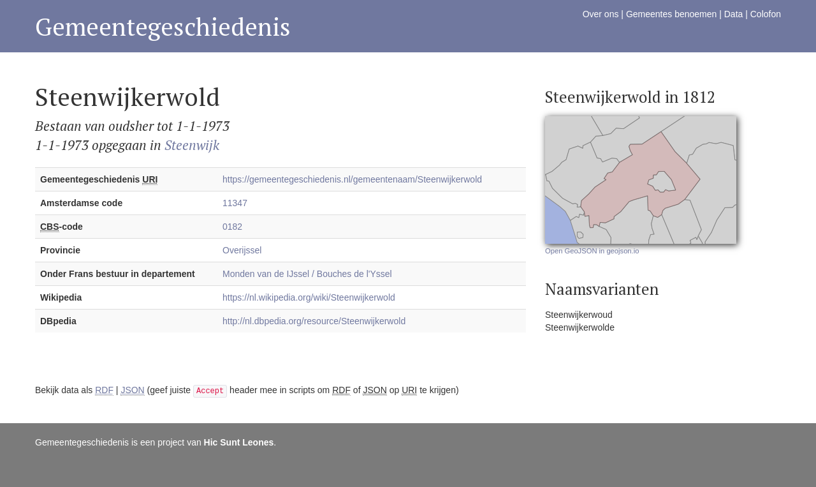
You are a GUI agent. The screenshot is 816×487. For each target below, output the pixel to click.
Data (733, 14)
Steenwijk (191, 145)
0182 (232, 226)
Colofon (765, 14)
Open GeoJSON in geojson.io (592, 251)
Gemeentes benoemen (671, 14)
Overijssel (241, 250)
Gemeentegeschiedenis (163, 26)
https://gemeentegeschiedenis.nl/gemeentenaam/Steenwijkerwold (352, 179)
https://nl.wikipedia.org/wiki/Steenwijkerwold (308, 297)
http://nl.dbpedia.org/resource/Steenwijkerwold (313, 321)
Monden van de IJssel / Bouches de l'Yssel (307, 274)
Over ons (601, 14)
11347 (234, 203)
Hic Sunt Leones (239, 442)
